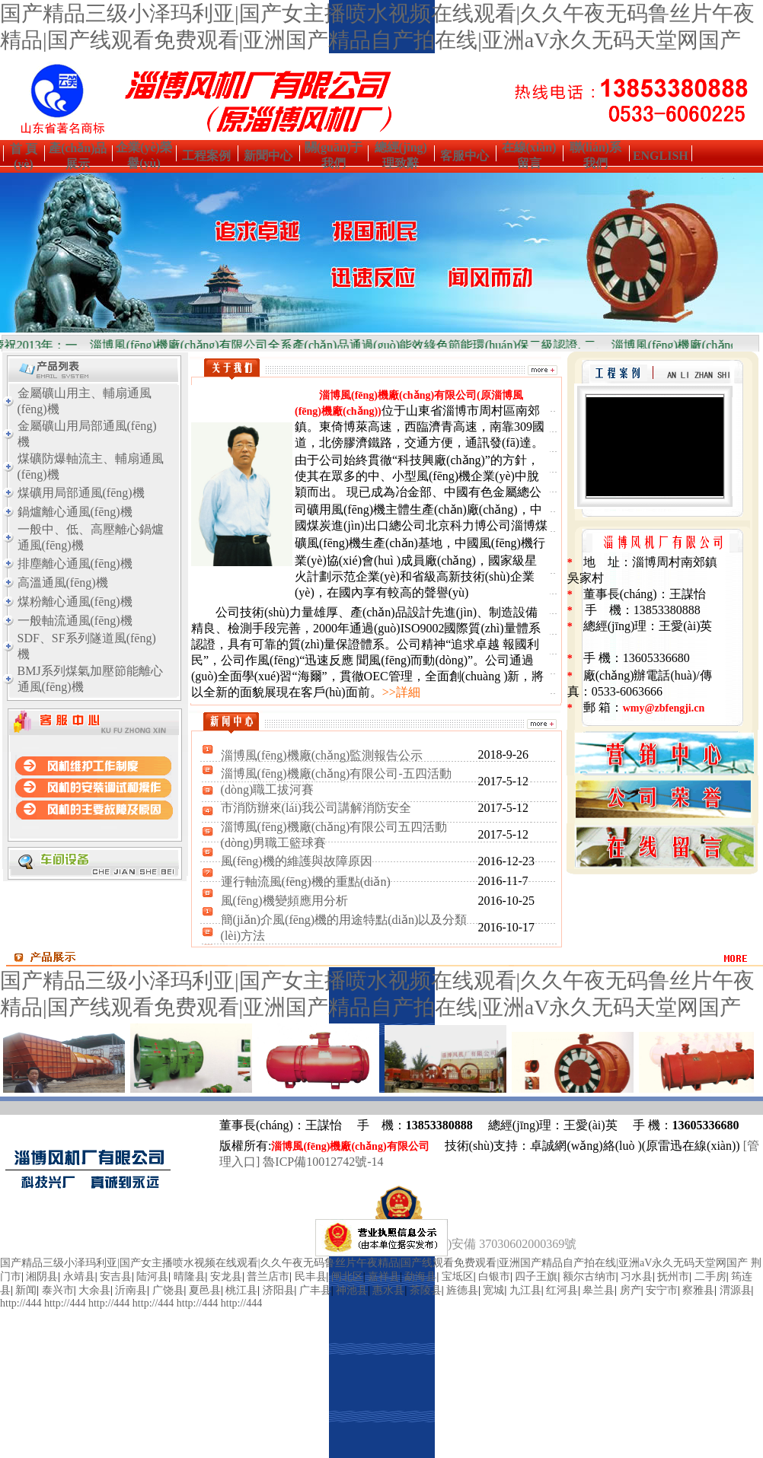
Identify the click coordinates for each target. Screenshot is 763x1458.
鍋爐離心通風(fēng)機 (75, 511)
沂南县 (131, 1290)
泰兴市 (58, 1290)
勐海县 (420, 1276)
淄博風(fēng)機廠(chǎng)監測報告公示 (322, 755)
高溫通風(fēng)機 (63, 582)
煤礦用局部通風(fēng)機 (81, 492)
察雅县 (698, 1290)
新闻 (26, 1290)
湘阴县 (42, 1276)
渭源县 (736, 1290)
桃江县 (241, 1290)
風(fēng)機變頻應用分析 (284, 900)
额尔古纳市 (589, 1276)
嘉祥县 (384, 1276)
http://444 (20, 1303)
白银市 (494, 1276)
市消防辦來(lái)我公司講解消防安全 (316, 807)
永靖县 (79, 1276)
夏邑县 (205, 1290)
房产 (630, 1290)
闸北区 (347, 1276)
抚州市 (673, 1276)
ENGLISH (660, 155)
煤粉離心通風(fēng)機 (75, 601)
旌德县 (462, 1290)
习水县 (637, 1276)
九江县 (525, 1290)
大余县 (94, 1290)
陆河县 (152, 1276)
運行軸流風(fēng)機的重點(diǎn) (306, 881)
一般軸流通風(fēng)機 (75, 620)
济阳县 (279, 1290)
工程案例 (206, 155)
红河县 (562, 1290)
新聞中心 (268, 155)
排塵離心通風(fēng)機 (75, 563)
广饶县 (168, 1290)
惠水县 (388, 1290)
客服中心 (464, 155)
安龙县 (226, 1276)
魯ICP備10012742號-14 (323, 1161)
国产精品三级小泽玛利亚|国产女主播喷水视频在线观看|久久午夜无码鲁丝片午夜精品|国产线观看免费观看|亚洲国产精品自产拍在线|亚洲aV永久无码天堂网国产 (374, 1263)
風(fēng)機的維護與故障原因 (296, 861)
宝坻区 (458, 1276)
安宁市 (662, 1290)
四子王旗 (536, 1276)
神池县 (352, 1290)
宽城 (493, 1290)
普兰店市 (268, 1276)
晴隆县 (190, 1276)
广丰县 (315, 1290)
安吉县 (116, 1276)
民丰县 (311, 1276)
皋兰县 (599, 1290)
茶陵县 (426, 1290)
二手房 (710, 1276)
